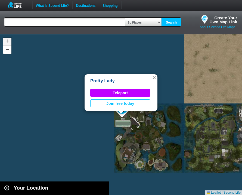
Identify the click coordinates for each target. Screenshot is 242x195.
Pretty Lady (102, 81)
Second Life (18, 5)
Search (171, 22)
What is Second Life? (52, 5)
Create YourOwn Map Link (223, 19)
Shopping (110, 5)
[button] (154, 77)
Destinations (85, 5)
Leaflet (214, 192)
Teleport (120, 93)
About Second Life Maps (217, 27)
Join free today (120, 103)
